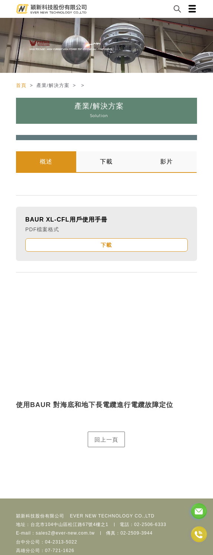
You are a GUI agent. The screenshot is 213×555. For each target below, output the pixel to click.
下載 (106, 161)
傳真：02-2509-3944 (129, 533)
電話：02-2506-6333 (143, 524)
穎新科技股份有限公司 (40, 516)
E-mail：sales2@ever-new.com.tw (55, 533)
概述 (46, 161)
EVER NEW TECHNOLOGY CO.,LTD (112, 516)
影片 (166, 161)
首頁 (22, 85)
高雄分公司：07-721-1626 (45, 550)
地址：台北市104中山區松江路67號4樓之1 (62, 524)
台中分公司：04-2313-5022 (46, 542)
